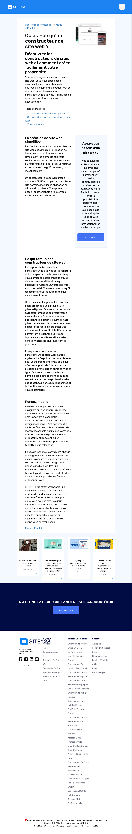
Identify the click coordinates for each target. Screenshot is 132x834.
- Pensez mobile (34, 124)
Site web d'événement (78, 688)
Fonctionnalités (50, 652)
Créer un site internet (78, 643)
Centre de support (101, 648)
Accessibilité (92, 826)
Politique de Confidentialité (67, 826)
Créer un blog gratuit (78, 746)
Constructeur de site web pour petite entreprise (78, 721)
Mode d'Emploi (33, 528)
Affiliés (95, 664)
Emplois (100, 660)
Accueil (46, 643)
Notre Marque (98, 672)
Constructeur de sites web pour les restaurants (78, 766)
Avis (45, 656)
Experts (96, 668)
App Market (52, 672)
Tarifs (46, 648)
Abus (83, 826)
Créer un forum (75, 750)
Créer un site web (90, 237)
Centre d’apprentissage (38, 24)
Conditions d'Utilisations (44, 826)
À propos (96, 643)
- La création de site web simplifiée (45, 113)
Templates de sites (52, 668)
